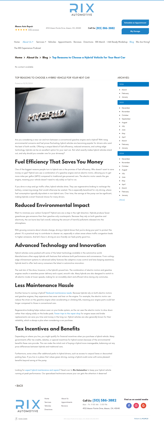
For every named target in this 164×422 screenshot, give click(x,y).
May (123, 133)
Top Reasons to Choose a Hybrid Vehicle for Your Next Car (88, 57)
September (126, 119)
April (124, 137)
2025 (121, 102)
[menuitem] (17, 42)
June (123, 130)
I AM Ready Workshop (117, 42)
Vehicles (52, 42)
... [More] (121, 200)
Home (17, 42)
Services (40, 42)
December (126, 108)
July (123, 126)
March (124, 90)
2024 (121, 153)
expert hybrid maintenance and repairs (42, 370)
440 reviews (33, 30)
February (125, 93)
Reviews (77, 42)
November (126, 112)
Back (20, 385)
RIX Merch (100, 42)
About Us (27, 42)
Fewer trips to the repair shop (67, 313)
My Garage (135, 31)
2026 (121, 84)
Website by (141, 418)
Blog (132, 42)
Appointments (65, 42)
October (125, 115)
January (125, 97)
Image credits (22, 419)
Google (143, 405)
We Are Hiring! (143, 42)
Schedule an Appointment (135, 23)
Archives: (123, 77)
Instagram (136, 405)
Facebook (129, 405)
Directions (88, 42)
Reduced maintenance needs (59, 293)
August (124, 122)
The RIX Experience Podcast (27, 48)
